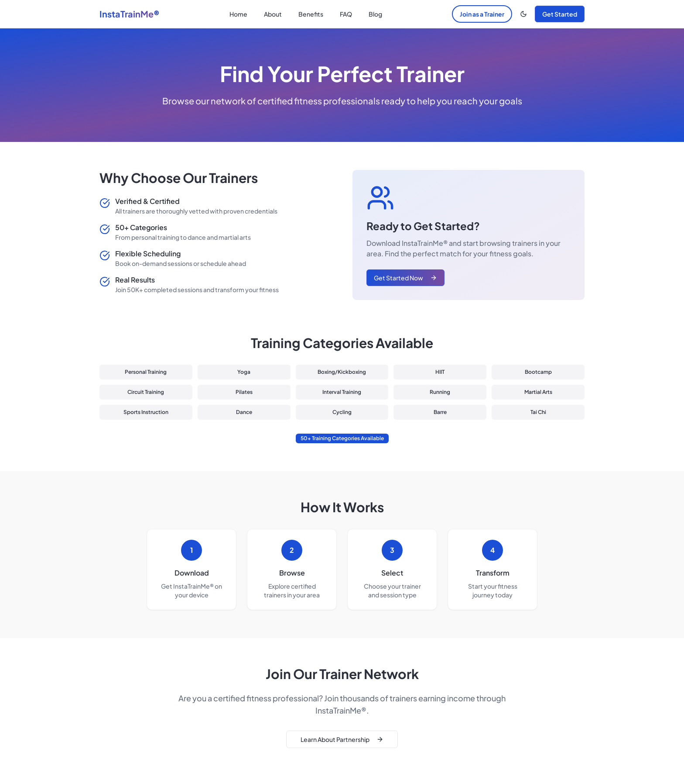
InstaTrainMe (129, 13)
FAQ (346, 14)
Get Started (559, 14)
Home (238, 14)
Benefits (310, 14)
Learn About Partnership (342, 739)
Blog (375, 14)
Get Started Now (405, 278)
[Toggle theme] (523, 14)
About (273, 14)
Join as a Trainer (482, 14)
